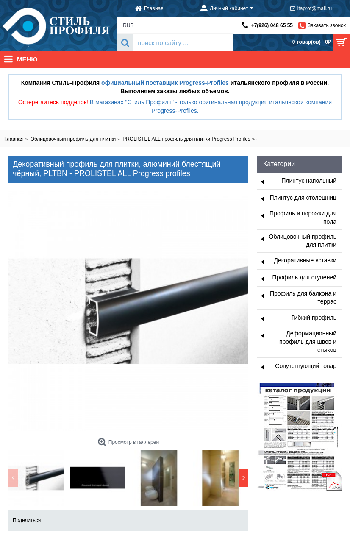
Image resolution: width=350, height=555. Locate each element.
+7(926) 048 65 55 (272, 25)
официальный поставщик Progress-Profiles (165, 82)
